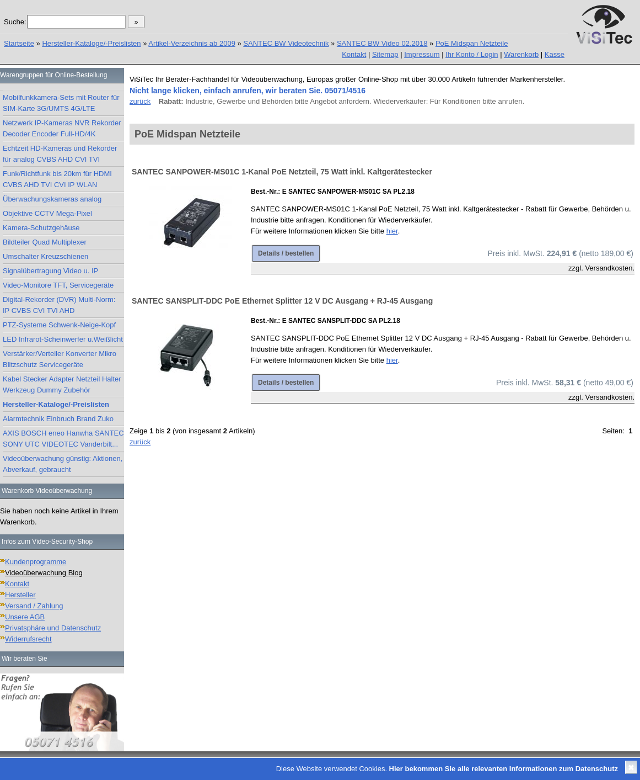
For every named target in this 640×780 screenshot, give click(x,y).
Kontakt (354, 54)
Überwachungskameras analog (52, 199)
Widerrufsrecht (28, 639)
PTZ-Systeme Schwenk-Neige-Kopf (59, 325)
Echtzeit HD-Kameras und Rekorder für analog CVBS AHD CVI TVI (60, 153)
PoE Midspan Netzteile (471, 43)
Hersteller (20, 595)
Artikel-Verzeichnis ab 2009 (191, 43)
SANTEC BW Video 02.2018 (382, 43)
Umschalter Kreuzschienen (45, 256)
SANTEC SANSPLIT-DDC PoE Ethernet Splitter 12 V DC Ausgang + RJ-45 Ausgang (282, 300)
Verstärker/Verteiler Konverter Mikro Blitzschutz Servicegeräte (59, 359)
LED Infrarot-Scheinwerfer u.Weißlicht (63, 339)
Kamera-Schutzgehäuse (41, 228)
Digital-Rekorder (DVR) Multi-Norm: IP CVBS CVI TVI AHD (59, 305)
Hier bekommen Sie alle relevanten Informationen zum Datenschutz (503, 769)
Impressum (421, 54)
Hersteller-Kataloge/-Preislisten (91, 43)
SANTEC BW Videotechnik (286, 43)
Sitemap (385, 54)
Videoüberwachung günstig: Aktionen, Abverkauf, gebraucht (62, 464)
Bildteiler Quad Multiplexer (45, 242)
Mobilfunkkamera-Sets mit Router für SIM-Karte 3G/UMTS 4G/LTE (61, 103)
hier (392, 231)
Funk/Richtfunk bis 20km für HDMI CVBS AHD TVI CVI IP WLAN (57, 179)
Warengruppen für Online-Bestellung (53, 75)
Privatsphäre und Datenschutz (53, 628)
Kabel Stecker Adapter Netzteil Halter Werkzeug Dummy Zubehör (62, 384)
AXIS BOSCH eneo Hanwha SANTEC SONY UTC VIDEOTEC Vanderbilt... (63, 438)
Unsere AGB (25, 617)
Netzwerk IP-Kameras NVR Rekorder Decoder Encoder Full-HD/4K (62, 128)
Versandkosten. (609, 268)
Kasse (554, 54)
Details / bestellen (286, 253)
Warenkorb (521, 54)
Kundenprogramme (35, 562)
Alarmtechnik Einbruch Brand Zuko (58, 419)
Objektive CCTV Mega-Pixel (47, 213)
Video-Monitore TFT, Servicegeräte (58, 285)
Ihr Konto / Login (471, 54)
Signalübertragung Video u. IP (50, 271)
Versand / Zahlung (34, 606)
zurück (140, 101)
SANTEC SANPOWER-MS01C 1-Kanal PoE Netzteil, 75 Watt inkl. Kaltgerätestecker (282, 171)
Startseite (19, 43)
